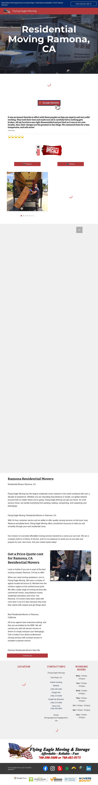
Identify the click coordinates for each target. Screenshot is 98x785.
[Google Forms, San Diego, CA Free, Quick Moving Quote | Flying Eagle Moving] (49, 348)
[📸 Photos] (27, 164)
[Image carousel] (27, 194)
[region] (49, 4)
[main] (49, 39)
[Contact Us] (27, 655)
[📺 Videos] (70, 164)
